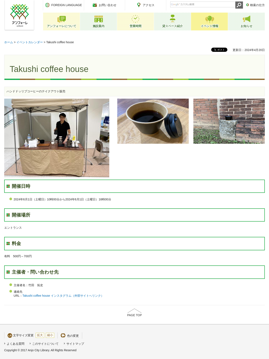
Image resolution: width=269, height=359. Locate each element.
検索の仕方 (257, 5)
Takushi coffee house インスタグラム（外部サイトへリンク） (63, 295)
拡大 (40, 335)
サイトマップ (75, 343)
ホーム (8, 42)
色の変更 (73, 335)
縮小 (50, 335)
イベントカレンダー (29, 42)
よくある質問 (15, 343)
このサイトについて (45, 343)
